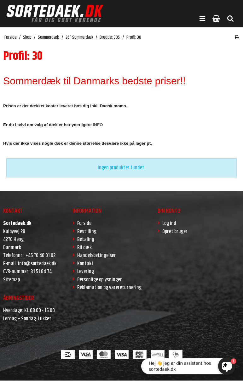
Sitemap (11, 280)
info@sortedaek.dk (37, 264)
